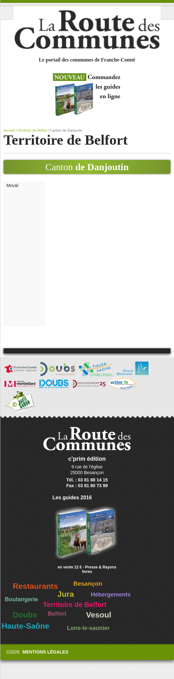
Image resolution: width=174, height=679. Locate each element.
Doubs (25, 614)
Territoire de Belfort (32, 130)
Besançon (87, 583)
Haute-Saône (25, 626)
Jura (65, 594)
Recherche (167, 13)
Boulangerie (21, 599)
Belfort (57, 613)
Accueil (9, 130)
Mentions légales (45, 651)
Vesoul (98, 614)
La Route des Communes (87, 30)
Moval (12, 185)
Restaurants (35, 586)
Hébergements (111, 594)
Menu (6, 13)
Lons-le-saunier (88, 628)
